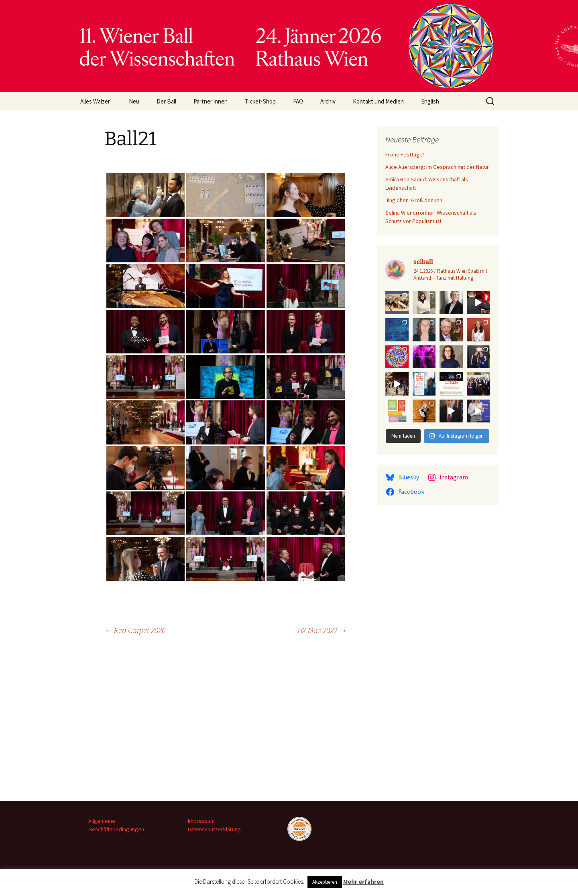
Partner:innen (210, 101)
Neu (134, 101)
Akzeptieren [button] (324, 882)
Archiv (328, 101)
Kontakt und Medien (378, 101)
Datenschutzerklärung (214, 829)
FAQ (298, 101)
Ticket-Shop (260, 101)
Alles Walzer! (96, 101)
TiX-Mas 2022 (322, 630)
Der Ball (166, 101)
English (430, 101)
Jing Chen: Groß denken (413, 200)
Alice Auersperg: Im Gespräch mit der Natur (437, 166)
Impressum (201, 820)
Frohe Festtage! (404, 154)
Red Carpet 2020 (134, 630)
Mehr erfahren (363, 881)
